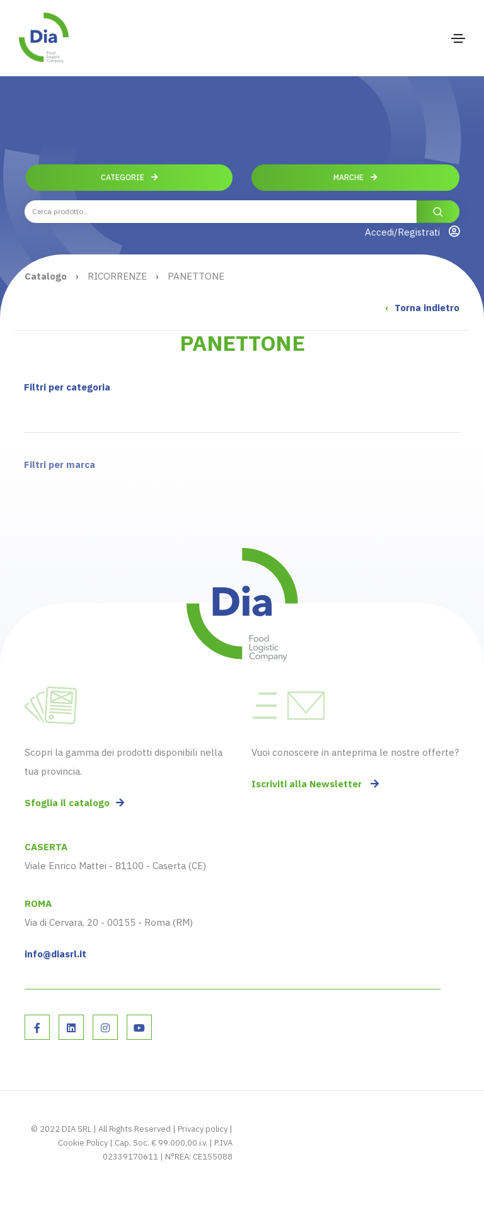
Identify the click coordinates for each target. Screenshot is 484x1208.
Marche (355, 177)
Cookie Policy (83, 1142)
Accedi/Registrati (412, 231)
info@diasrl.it (55, 954)
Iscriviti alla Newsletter (315, 784)
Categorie (129, 177)
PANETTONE (196, 276)
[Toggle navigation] (458, 38)
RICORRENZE (117, 276)
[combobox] (242, 211)
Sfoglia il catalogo (74, 803)
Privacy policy (203, 1129)
